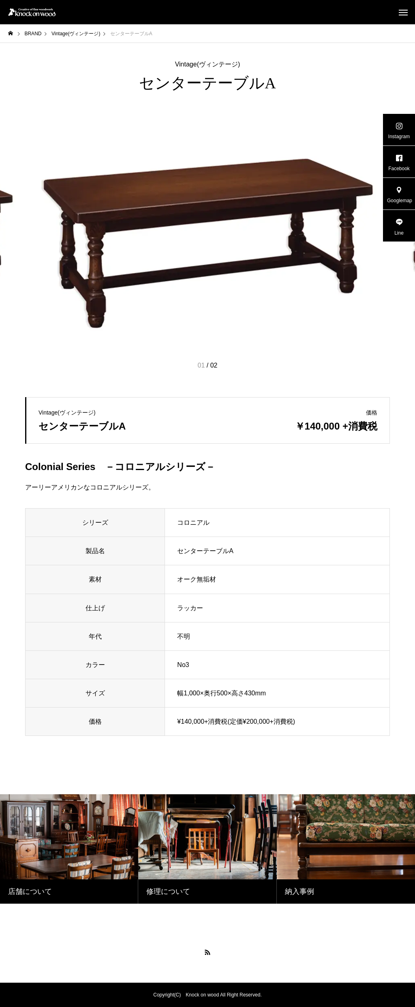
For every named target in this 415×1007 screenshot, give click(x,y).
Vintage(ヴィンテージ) (207, 64)
